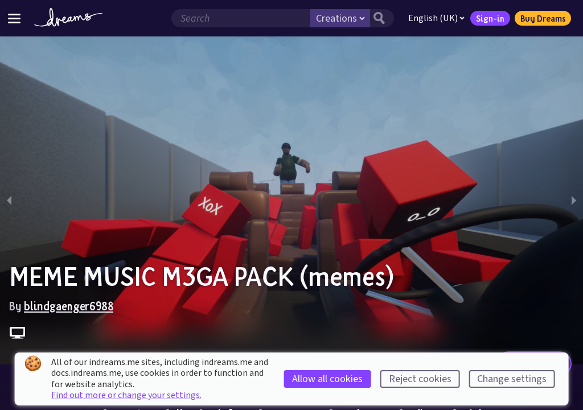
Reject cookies (420, 379)
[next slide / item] (574, 200)
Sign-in (490, 18)
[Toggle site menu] (14, 18)
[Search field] (240, 18)
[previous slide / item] (9, 200)
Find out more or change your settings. (126, 395)
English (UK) (436, 18)
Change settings (512, 379)
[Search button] (382, 18)
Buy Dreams (542, 18)
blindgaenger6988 (68, 305)
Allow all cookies (327, 379)
